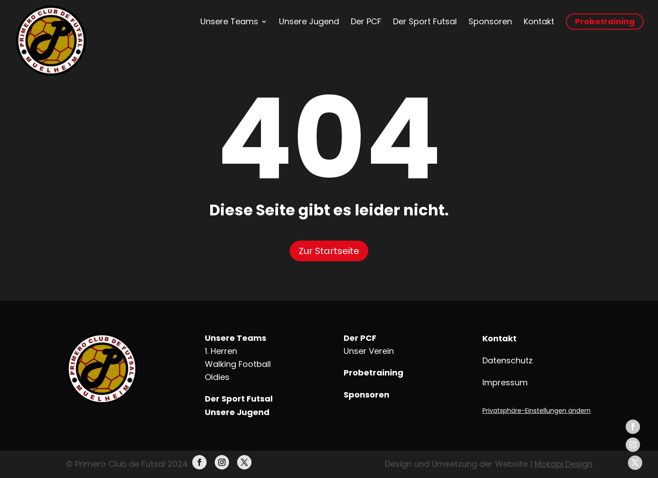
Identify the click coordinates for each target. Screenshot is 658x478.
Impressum (505, 382)
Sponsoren (490, 21)
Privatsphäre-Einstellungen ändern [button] (536, 410)
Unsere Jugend (309, 21)
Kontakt (539, 21)
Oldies (217, 377)
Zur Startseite (329, 251)
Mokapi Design (563, 463)
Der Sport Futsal (425, 21)
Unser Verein (369, 351)
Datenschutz (507, 360)
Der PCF (366, 21)
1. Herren (221, 351)
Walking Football (238, 364)
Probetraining (605, 21)
